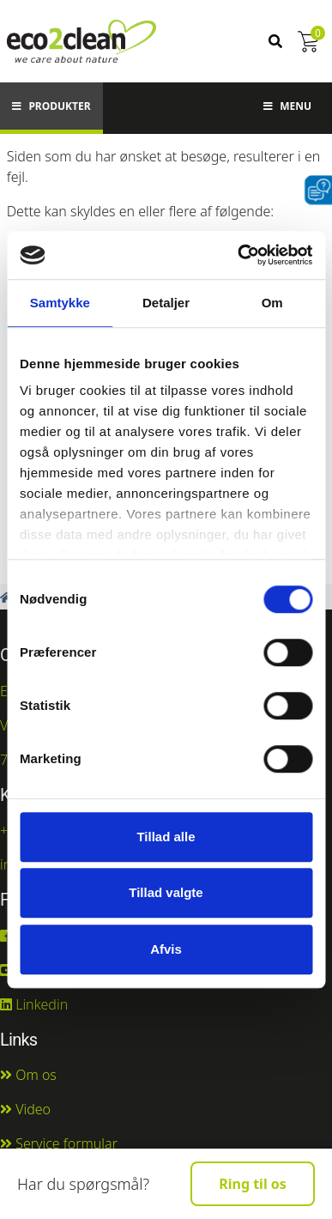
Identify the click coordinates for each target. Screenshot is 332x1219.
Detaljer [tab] (166, 302)
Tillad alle (165, 836)
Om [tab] (272, 302)
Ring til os (253, 1183)
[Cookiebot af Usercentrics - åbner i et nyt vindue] (238, 255)
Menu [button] (287, 106)
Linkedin (34, 1004)
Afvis (166, 949)
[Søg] (275, 41)
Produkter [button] (51, 106)
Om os (28, 1074)
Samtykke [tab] (60, 302)
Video (25, 1109)
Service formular (59, 1143)
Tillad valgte (165, 892)
